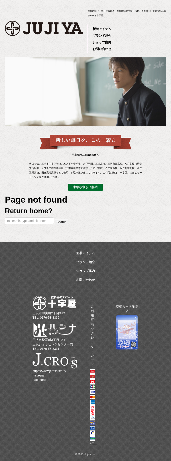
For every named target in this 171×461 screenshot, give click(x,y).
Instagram (39, 375)
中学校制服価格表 (85, 187)
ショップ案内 (102, 42)
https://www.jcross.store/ (49, 371)
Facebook (39, 380)
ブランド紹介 (102, 35)
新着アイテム (102, 29)
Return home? (29, 211)
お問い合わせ (102, 49)
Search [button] (61, 222)
